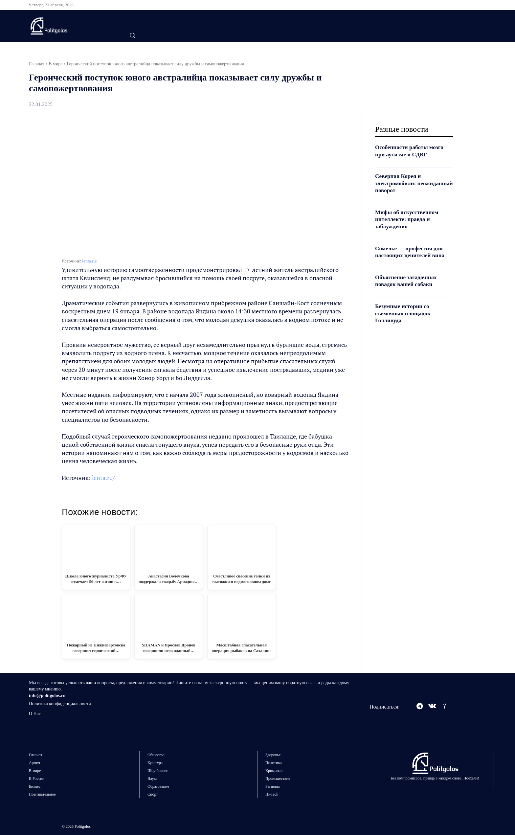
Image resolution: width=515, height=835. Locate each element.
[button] (132, 35)
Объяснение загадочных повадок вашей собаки (407, 281)
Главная (36, 63)
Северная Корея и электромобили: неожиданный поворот (405, 183)
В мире (55, 63)
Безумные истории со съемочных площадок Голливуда (404, 313)
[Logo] (69, 26)
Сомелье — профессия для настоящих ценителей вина (411, 252)
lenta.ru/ (89, 261)
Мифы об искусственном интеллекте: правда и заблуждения (408, 219)
